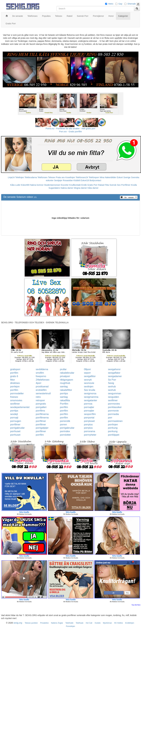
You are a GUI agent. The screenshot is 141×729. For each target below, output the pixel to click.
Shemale (131, 4)
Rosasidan (68, 180)
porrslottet (65, 435)
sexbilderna (42, 369)
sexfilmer (113, 400)
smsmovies (16, 400)
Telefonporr (94, 177)
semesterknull (43, 393)
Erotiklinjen (129, 623)
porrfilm (14, 373)
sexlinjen (88, 386)
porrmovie (113, 410)
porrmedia (113, 414)
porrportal (89, 417)
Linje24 (11, 177)
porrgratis (41, 403)
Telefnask (79, 623)
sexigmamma (91, 397)
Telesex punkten (31, 623)
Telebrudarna (31, 177)
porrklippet (113, 435)
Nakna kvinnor (37, 185)
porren (63, 424)
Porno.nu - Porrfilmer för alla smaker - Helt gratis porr (70, 128)
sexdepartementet (20, 407)
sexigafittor (90, 376)
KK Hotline (118, 623)
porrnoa (88, 403)
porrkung (112, 428)
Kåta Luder (15, 185)
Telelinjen (19, 177)
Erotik (84, 185)
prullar (63, 369)
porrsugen (15, 421)
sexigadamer (115, 376)
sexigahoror (114, 369)
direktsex (15, 383)
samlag (64, 386)
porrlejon (15, 386)
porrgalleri (41, 407)
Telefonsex (42, 177)
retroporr (40, 400)
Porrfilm (64, 403)
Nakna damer (67, 188)
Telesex (51, 177)
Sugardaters (54, 188)
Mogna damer (80, 188)
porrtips (64, 393)
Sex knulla (89, 390)
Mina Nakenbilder (108, 177)
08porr (87, 369)
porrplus (88, 424)
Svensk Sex (115, 185)
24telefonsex (42, 379)
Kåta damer (93, 188)
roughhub (65, 383)
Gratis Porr (92, 185)
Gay (120, 4)
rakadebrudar (67, 373)
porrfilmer (41, 421)
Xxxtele (97, 623)
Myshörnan (107, 623)
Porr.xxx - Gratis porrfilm (70, 131)
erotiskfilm (41, 390)
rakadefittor (66, 390)
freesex (14, 397)
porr (110, 417)
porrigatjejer (42, 428)
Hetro (110, 4)
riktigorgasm (66, 379)
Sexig (111, 383)
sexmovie (89, 383)
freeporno (41, 376)
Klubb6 (76, 180)
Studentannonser (52, 185)
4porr (38, 383)
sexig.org (17, 623)
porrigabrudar (17, 428)
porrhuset (15, 431)
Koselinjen (70, 177)
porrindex (65, 431)
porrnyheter (90, 435)
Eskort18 (85, 180)
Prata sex (60, 177)
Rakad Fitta (103, 185)
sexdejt (14, 414)
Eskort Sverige (123, 177)
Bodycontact (95, 180)
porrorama (89, 431)
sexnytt (88, 379)
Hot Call (89, 623)
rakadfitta (65, 400)
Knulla (134, 185)
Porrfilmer (125, 185)
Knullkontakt (75, 185)
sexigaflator (114, 373)
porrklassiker (115, 407)
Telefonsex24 (82, 177)
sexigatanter (90, 400)
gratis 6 (14, 376)
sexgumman (114, 393)
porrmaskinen (115, 421)
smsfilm (40, 373)
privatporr (65, 376)
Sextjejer (58, 180)
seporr (87, 373)
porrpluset (89, 421)
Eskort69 (25, 185)
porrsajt (14, 417)
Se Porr (112, 379)
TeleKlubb (69, 623)
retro (38, 397)
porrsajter (89, 407)
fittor (12, 379)
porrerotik (65, 421)
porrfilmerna (42, 414)
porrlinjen (113, 424)
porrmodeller (17, 393)
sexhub (112, 386)
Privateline (44, 623)
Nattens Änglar (57, 623)
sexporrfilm (90, 414)
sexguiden (113, 397)
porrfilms (40, 410)
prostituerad (42, 386)
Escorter (65, 185)
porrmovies (114, 403)
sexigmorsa (90, 393)
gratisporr (15, 369)
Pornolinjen (70, 626)
